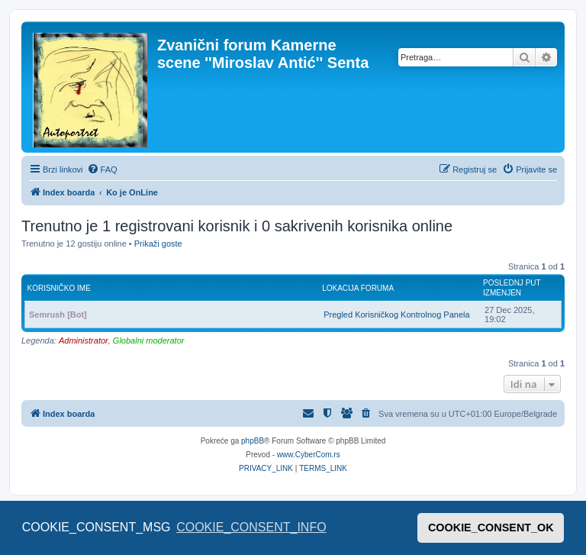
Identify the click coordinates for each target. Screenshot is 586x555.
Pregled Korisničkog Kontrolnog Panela (396, 314)
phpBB (252, 441)
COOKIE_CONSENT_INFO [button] (251, 527)
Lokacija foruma (358, 288)
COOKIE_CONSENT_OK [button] (491, 527)
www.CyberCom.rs (308, 454)
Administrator (83, 340)
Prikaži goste (158, 243)
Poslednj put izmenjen (511, 288)
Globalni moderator (149, 340)
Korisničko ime (59, 288)
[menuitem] (102, 169)
